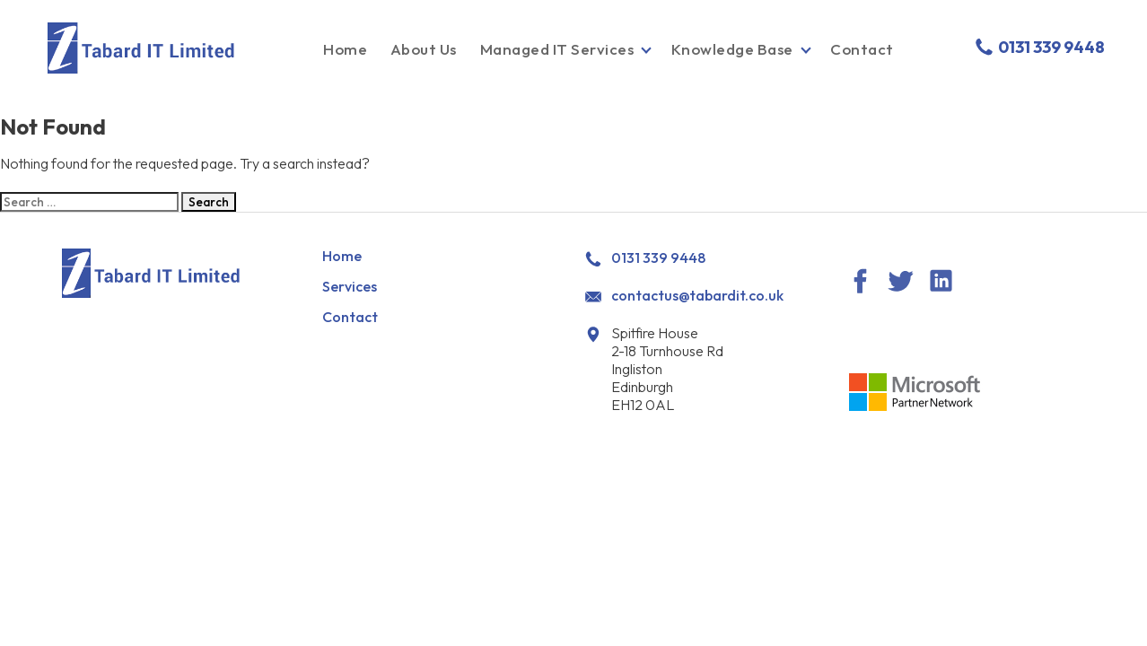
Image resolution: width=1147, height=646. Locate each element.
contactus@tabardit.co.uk (697, 295)
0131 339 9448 (1038, 47)
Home (345, 48)
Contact (862, 48)
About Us (423, 48)
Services (349, 286)
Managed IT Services (557, 48)
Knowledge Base (732, 48)
